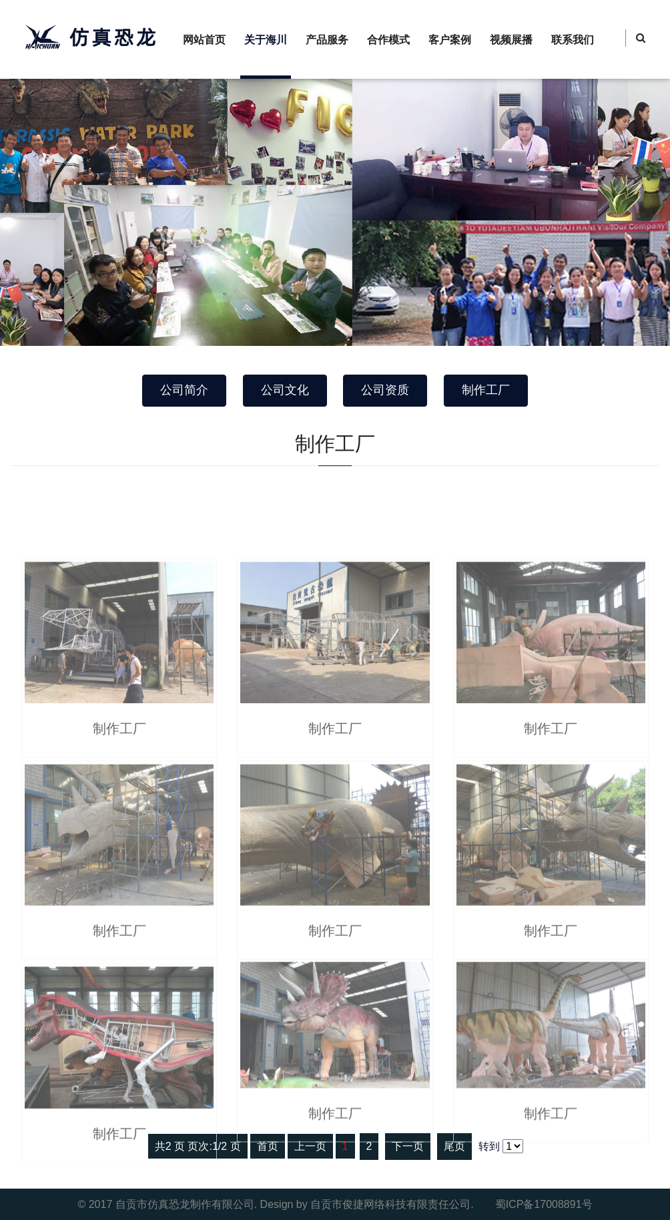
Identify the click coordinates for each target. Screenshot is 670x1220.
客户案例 (449, 39)
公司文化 (285, 390)
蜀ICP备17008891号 (544, 1204)
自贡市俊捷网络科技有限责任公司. (391, 1204)
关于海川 (265, 39)
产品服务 (327, 39)
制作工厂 (486, 390)
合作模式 (388, 39)
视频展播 (511, 39)
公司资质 (385, 390)
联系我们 (572, 39)
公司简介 (184, 390)
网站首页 (204, 39)
